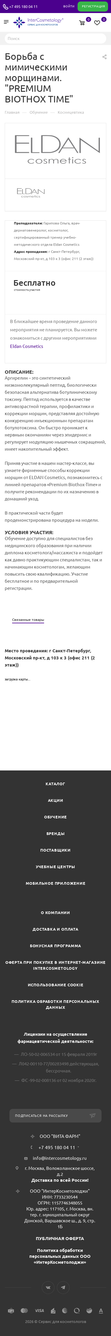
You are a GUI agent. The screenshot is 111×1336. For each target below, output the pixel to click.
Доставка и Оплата (55, 929)
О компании (55, 913)
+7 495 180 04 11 (23, 6)
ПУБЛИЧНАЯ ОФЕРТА (60, 1238)
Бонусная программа (55, 946)
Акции (55, 800)
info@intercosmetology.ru (60, 1158)
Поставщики (55, 850)
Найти (100, 38)
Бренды (55, 833)
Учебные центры (55, 867)
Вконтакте (48, 1287)
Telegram (63, 1287)
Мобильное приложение (56, 883)
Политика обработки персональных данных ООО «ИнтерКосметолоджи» (60, 1256)
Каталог (55, 784)
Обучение (55, 817)
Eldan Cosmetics (26, 346)
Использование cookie (55, 985)
